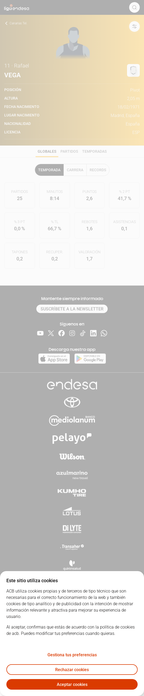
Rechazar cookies (72, 669)
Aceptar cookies (72, 684)
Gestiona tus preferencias (72, 654)
